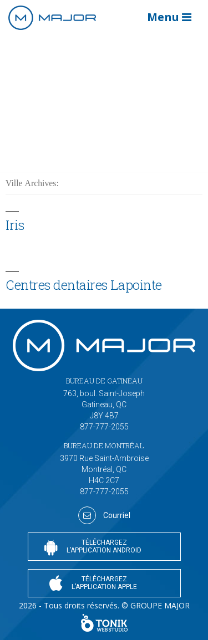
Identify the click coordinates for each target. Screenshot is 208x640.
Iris (15, 224)
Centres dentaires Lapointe (84, 284)
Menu (169, 16)
